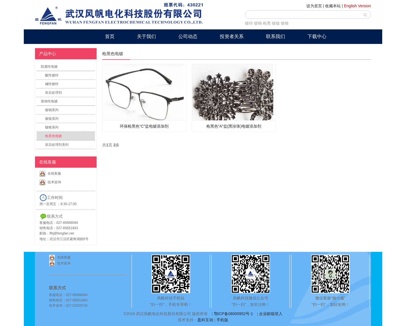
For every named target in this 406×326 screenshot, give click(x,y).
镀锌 (249, 23)
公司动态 (187, 36)
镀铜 (258, 23)
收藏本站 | (334, 6)
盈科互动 (205, 320)
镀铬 (285, 23)
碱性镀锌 (52, 84)
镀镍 (276, 23)
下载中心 (316, 36)
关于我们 (146, 36)
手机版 (222, 320)
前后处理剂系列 (57, 145)
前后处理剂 (53, 93)
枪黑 (267, 23)
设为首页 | (315, 6)
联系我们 (275, 36)
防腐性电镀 (49, 67)
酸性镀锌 (52, 75)
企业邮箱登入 (271, 313)
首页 (110, 36)
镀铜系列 (52, 110)
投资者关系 (232, 36)
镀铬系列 (52, 127)
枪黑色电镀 (53, 136)
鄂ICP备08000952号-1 (233, 313)
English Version (357, 6)
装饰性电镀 (49, 101)
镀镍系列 (52, 119)
